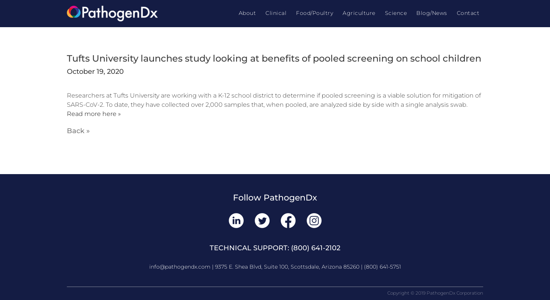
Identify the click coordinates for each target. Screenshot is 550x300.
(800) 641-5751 (382, 266)
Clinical (275, 13)
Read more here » (94, 113)
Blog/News (431, 13)
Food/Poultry (314, 13)
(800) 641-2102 (315, 248)
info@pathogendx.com (179, 266)
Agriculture (359, 13)
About (247, 13)
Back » (78, 131)
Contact (468, 13)
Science (396, 13)
